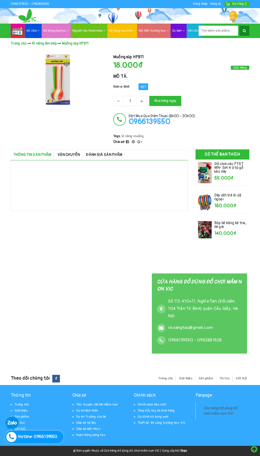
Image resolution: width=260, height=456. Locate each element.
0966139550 (20, 4)
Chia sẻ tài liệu (86, 423)
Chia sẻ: (119, 142)
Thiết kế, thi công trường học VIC (161, 423)
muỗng (138, 136)
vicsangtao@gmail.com (190, 327)
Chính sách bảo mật (152, 404)
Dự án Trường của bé (91, 417)
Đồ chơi (33, 31)
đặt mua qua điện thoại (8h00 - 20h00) (161, 120)
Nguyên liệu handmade (89, 31)
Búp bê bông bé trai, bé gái (230, 225)
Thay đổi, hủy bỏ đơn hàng (156, 411)
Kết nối (194, 31)
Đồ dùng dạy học (56, 31)
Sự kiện (178, 31)
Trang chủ (165, 378)
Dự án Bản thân (87, 411)
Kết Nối (241, 378)
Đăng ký (215, 4)
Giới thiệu (185, 378)
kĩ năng (127, 136)
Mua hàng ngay (165, 101)
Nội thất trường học (154, 31)
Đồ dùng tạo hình (122, 31)
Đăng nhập (200, 4)
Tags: (117, 136)
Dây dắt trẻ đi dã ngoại (227, 197)
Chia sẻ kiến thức (88, 429)
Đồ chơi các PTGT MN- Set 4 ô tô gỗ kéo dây (228, 167)
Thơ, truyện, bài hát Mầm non (97, 404)
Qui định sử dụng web (153, 417)
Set (143, 87)
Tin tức (224, 378)
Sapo (183, 451)
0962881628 (40, 4)
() (239, 4)
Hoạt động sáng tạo (90, 435)
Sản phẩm (206, 378)
